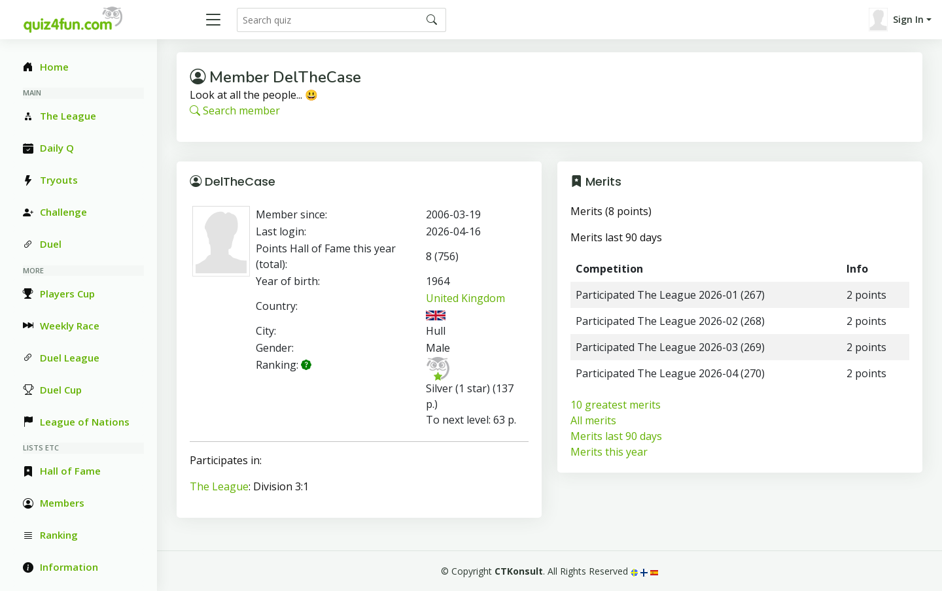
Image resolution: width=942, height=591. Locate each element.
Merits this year (609, 452)
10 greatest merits (615, 404)
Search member (235, 110)
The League (219, 486)
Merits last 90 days (616, 436)
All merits (593, 420)
